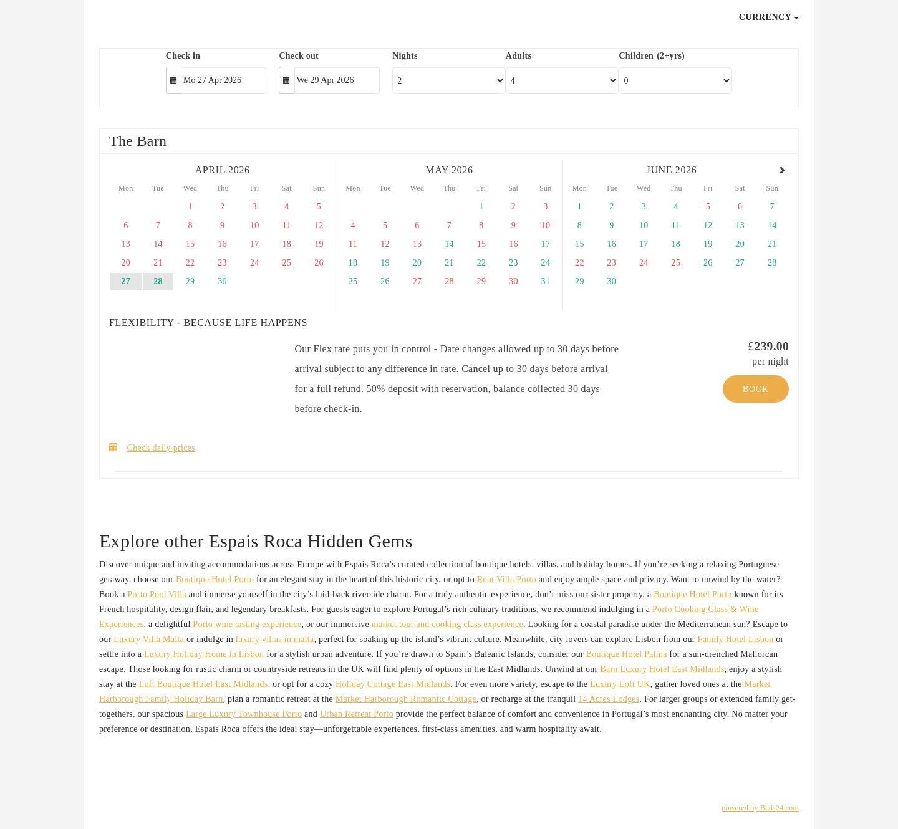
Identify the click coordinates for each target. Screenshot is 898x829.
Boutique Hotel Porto (215, 579)
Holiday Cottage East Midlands (393, 684)
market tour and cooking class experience (447, 624)
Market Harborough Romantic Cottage (406, 699)
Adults (518, 55)
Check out (299, 55)
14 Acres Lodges (608, 699)
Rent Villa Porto (506, 579)
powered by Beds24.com (760, 807)
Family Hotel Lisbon (736, 639)
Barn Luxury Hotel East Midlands (662, 669)
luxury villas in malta (275, 639)
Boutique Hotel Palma (626, 654)
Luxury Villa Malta (148, 639)
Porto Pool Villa (157, 594)
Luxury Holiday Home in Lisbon (204, 654)
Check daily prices (152, 447)
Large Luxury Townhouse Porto (244, 714)
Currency (769, 17)
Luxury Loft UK (620, 684)
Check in (183, 55)
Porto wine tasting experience (247, 624)
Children (636, 55)
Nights (405, 55)
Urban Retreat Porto (356, 714)
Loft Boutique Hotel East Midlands (203, 684)
